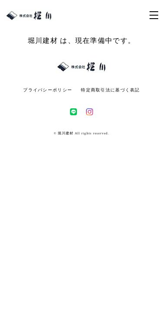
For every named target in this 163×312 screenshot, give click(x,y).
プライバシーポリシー (47, 90)
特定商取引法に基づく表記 (110, 90)
